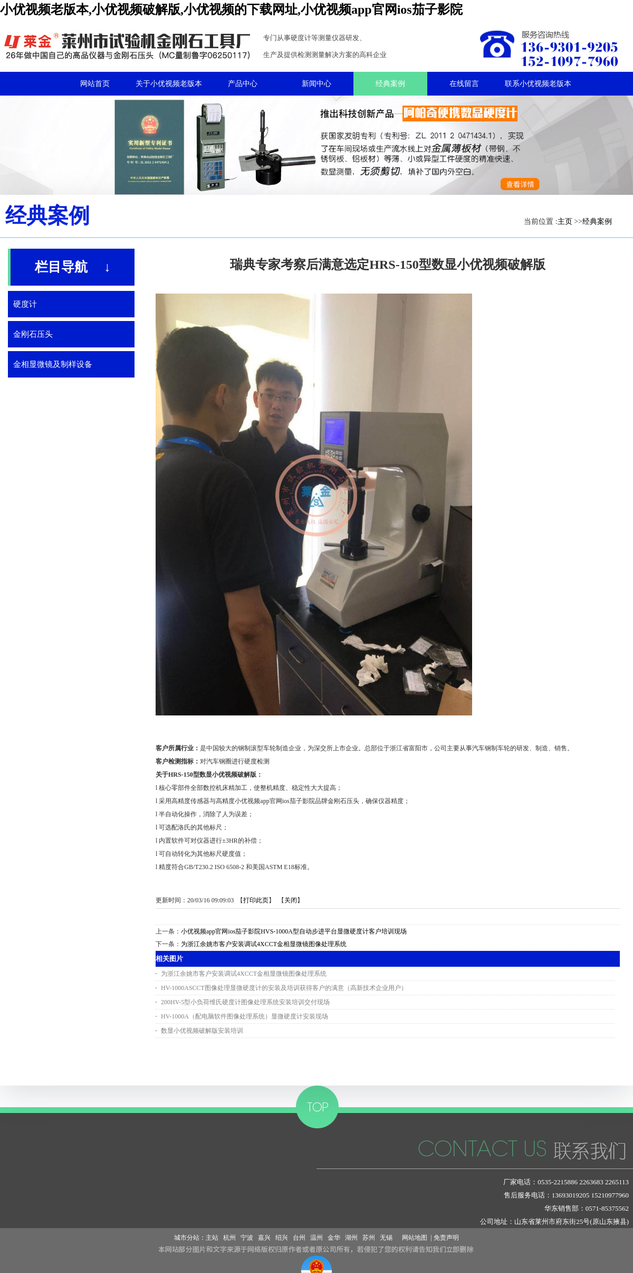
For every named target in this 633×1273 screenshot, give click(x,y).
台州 (299, 1237)
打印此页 (255, 900)
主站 (212, 1237)
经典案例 (597, 221)
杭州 (229, 1237)
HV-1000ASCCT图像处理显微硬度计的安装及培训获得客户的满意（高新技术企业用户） (284, 988)
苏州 (368, 1237)
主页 (565, 221)
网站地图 (413, 1237)
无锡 (386, 1237)
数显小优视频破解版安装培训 (202, 1030)
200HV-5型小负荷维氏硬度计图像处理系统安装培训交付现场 (245, 1002)
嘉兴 (264, 1237)
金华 (334, 1237)
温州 (316, 1237)
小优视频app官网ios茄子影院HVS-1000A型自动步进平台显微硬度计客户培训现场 (294, 931)
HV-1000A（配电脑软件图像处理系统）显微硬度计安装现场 (244, 1016)
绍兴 (281, 1237)
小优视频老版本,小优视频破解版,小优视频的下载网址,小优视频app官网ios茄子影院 (231, 9)
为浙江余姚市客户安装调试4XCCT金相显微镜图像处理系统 (264, 944)
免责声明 (446, 1237)
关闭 (290, 900)
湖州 (351, 1237)
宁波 (247, 1237)
